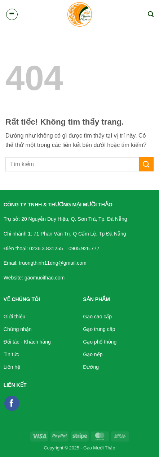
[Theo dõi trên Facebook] (11, 403)
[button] (12, 14)
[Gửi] (146, 164)
